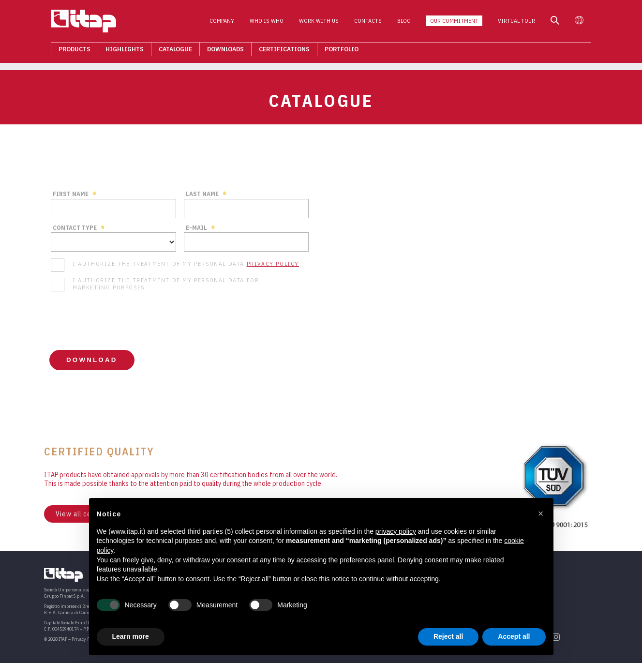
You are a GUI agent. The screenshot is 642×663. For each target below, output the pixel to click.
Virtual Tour (523, 23)
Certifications (277, 51)
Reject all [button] (448, 636)
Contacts (374, 23)
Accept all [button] (514, 636)
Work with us (325, 23)
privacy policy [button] (395, 531)
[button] (541, 513)
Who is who (273, 23)
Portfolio (335, 51)
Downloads (218, 51)
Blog (411, 23)
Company (228, 23)
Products (68, 51)
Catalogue (168, 51)
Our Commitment (461, 23)
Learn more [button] (130, 636)
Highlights (118, 51)
